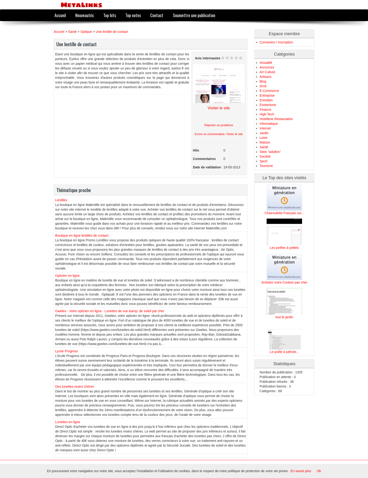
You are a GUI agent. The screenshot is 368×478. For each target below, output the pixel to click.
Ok (319, 471)
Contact (156, 15)
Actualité (266, 62)
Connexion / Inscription (276, 42)
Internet (265, 128)
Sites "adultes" (270, 152)
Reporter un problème (218, 125)
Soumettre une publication (194, 15)
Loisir (263, 138)
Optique (86, 32)
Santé (72, 32)
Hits (196, 150)
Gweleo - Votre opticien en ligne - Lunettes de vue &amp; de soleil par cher (109, 311)
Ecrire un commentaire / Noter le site (219, 134)
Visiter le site (219, 108)
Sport (263, 161)
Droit (263, 86)
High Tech (267, 114)
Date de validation (207, 167)
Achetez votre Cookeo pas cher (284, 282)
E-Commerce (269, 91)
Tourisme (266, 166)
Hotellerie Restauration (276, 119)
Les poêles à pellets (284, 248)
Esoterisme (268, 105)
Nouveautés (84, 15)
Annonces (267, 67)
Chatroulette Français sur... (284, 213)
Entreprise (267, 95)
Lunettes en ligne (67, 422)
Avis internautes (207, 58)
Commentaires (204, 159)
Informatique (269, 123)
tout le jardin (284, 317)
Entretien (266, 100)
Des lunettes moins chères (74, 386)
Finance (265, 109)
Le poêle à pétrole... (284, 352)
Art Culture (267, 72)
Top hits (109, 15)
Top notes (133, 15)
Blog (263, 81)
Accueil (60, 15)
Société (265, 156)
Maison (265, 142)
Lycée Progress (66, 351)
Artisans (266, 77)
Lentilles (61, 200)
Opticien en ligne (67, 275)
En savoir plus (301, 471)
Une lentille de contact (112, 32)
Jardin (264, 133)
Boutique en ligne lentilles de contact (81, 235)
